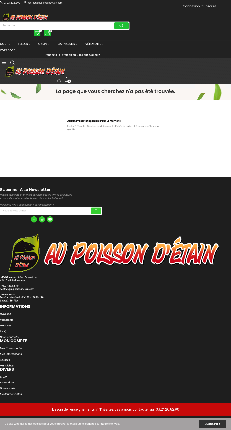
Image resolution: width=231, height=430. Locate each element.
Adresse (5, 360)
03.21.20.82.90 (12, 2)
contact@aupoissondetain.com (45, 2)
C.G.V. (3, 377)
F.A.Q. (3, 331)
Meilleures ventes (11, 394)
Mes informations (11, 354)
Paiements (6, 320)
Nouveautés (7, 388)
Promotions (7, 382)
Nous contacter (9, 337)
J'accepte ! (212, 424)
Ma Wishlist (7, 365)
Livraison (5, 314)
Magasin (5, 325)
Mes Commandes (11, 348)
